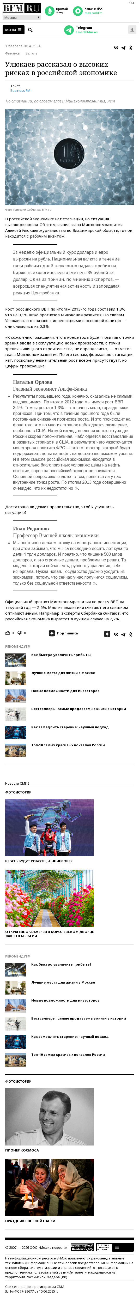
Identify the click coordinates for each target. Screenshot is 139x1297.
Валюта (32, 53)
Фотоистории (18, 792)
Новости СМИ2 (17, 783)
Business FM (20, 90)
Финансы (12, 53)
